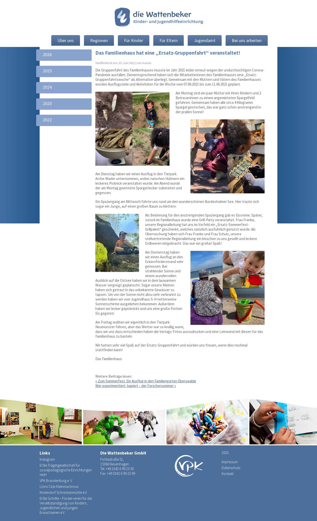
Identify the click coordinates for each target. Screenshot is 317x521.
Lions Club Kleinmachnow (59, 486)
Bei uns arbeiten (247, 40)
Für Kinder (133, 40)
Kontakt (228, 473)
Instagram (47, 459)
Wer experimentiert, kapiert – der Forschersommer (135, 385)
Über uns (65, 40)
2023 (47, 103)
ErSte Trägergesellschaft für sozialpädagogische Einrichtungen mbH (66, 470)
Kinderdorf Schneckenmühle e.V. (63, 492)
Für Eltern (168, 40)
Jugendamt (204, 40)
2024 (47, 87)
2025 (47, 71)
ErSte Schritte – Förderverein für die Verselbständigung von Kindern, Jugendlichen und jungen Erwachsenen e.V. (66, 505)
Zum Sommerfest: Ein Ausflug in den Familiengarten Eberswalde (145, 381)
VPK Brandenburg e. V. (56, 480)
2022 (47, 120)
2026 (47, 54)
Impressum (230, 461)
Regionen (99, 40)
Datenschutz (231, 467)
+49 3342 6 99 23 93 (120, 468)
